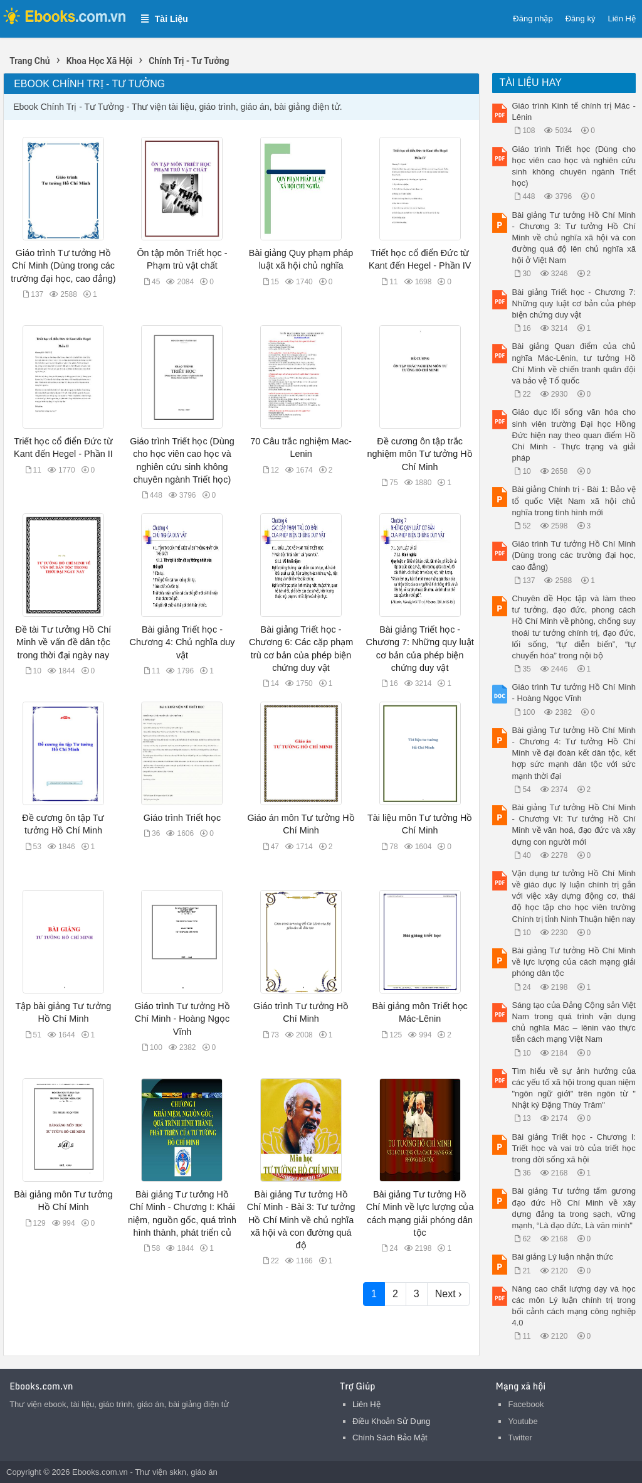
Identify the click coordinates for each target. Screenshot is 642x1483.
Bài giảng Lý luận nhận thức (562, 1256)
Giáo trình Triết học (182, 818)
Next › (448, 1293)
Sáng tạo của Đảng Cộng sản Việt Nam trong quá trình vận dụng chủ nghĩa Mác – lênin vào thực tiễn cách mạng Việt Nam (573, 1022)
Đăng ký (581, 18)
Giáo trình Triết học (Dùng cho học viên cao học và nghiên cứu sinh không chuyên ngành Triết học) (573, 166)
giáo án (204, 1472)
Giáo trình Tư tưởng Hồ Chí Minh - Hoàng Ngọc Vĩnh (181, 1018)
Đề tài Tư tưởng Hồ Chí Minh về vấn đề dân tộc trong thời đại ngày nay (63, 642)
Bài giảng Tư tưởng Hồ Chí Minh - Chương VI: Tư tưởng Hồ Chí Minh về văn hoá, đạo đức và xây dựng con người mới (573, 825)
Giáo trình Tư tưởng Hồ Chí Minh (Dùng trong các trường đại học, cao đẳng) (63, 265)
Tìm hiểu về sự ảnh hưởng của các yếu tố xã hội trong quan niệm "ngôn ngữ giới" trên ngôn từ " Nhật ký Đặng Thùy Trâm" (573, 1088)
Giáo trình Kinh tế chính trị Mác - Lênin (573, 111)
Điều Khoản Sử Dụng (391, 1421)
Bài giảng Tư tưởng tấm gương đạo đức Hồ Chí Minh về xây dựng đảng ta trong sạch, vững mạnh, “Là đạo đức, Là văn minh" (573, 1208)
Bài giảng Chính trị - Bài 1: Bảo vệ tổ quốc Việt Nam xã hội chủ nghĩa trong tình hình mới (573, 501)
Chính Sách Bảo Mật (390, 1437)
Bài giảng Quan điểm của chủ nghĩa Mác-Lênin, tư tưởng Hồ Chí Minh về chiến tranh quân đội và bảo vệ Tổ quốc (573, 363)
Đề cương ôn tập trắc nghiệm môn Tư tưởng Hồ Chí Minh (420, 453)
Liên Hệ (622, 18)
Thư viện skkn (160, 1472)
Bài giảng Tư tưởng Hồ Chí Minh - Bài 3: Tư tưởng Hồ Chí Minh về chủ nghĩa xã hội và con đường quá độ (301, 1219)
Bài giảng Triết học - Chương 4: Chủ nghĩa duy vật (181, 642)
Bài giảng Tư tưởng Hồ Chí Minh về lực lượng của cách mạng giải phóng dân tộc (573, 962)
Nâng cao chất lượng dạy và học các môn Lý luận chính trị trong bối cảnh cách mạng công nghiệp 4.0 (573, 1306)
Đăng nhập (532, 18)
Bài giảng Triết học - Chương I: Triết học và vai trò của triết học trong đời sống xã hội (573, 1148)
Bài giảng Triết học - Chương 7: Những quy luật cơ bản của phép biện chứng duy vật (573, 303)
